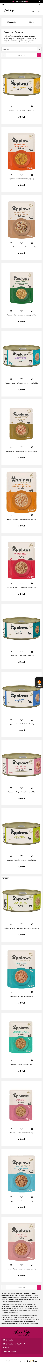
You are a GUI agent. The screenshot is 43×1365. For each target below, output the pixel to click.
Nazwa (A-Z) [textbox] (6, 49)
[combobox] (21, 49)
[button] (38, 5)
